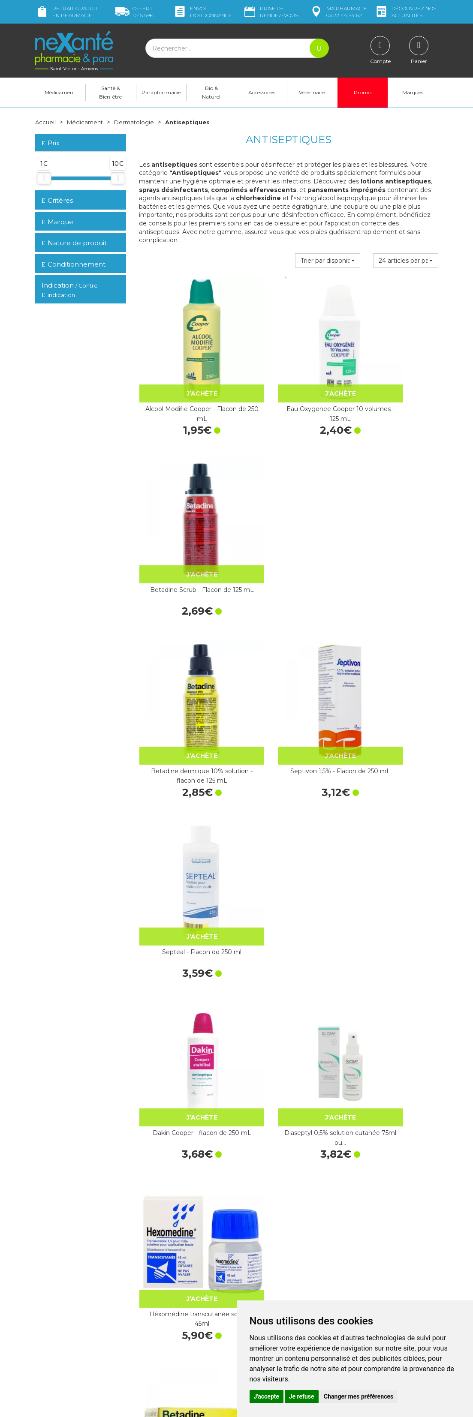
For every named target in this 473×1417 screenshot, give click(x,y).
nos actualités (405, 11)
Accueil (46, 122)
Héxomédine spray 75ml (288, 1106)
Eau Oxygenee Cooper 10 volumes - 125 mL (288, 378)
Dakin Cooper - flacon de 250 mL (185, 671)
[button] (327, 260)
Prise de (270, 11)
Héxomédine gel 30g (288, 960)
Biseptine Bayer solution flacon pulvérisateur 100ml (392, 964)
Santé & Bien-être (110, 92)
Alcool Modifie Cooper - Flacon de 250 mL (185, 378)
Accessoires (261, 92)
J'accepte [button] (267, 1396)
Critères (57, 200)
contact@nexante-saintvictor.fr (78, 1282)
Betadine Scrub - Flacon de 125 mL (392, 378)
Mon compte (53, 1303)
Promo (362, 92)
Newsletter (154, 1293)
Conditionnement (73, 264)
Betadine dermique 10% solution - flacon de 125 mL (184, 525)
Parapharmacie (161, 92)
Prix (51, 143)
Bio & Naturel (211, 92)
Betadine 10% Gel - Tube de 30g (184, 818)
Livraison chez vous (373, 1229)
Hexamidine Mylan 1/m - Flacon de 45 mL (184, 964)
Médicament (60, 92)
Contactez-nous (265, 1294)
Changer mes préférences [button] (358, 1396)
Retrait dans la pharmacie (382, 1222)
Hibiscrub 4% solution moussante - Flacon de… (392, 1111)
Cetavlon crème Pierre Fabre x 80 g (392, 818)
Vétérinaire (312, 92)
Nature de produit (74, 242)
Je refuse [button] (301, 1396)
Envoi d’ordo (202, 11)
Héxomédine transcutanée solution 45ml (392, 671)
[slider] (43, 178)
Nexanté (133, 1404)
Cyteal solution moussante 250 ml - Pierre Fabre (288, 818)
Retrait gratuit (66, 11)
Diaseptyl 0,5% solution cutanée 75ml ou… (288, 671)
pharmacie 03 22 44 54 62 (338, 11)
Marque (57, 221)
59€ (134, 11)
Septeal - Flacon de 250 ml (392, 521)
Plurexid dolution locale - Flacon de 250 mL (184, 1111)
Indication (71, 290)
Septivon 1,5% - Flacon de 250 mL (288, 525)
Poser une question (62, 1295)
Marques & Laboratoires (172, 1285)
